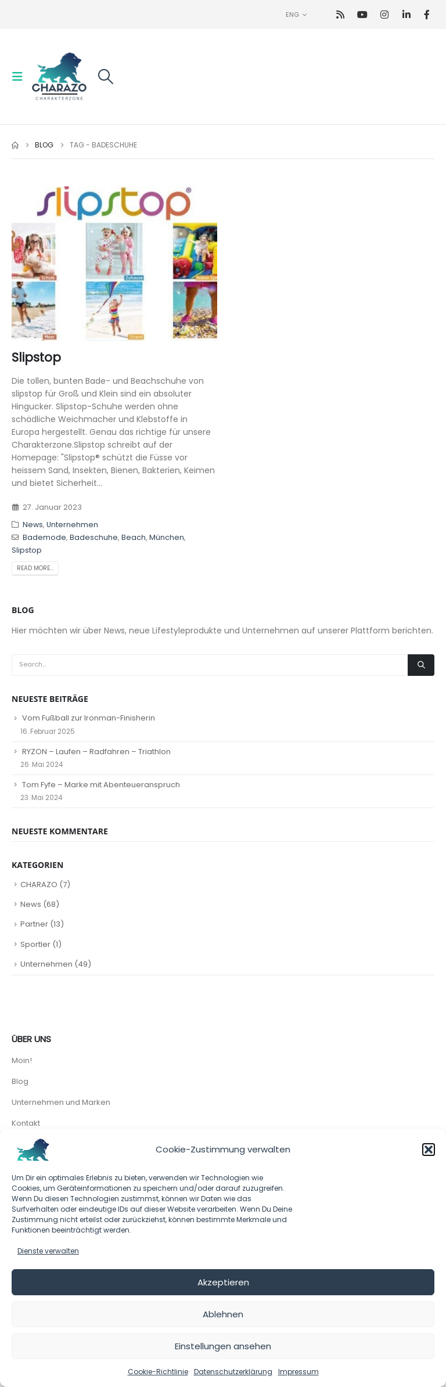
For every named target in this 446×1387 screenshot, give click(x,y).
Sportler (35, 944)
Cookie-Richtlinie (158, 1372)
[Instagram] (384, 15)
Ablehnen (223, 1314)
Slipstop (36, 357)
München (166, 537)
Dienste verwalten (48, 1251)
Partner (34, 924)
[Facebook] (427, 15)
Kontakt (26, 1123)
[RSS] (340, 15)
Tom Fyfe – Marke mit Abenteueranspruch (101, 784)
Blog (20, 1081)
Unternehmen (72, 524)
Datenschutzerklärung (233, 1372)
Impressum (298, 1372)
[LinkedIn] (407, 15)
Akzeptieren (223, 1282)
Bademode (44, 537)
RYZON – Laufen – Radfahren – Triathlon (96, 751)
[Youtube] (362, 15)
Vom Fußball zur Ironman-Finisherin (88, 717)
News (33, 524)
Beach (133, 537)
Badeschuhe (94, 537)
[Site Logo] (59, 77)
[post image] (114, 263)
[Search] (421, 664)
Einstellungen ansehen (223, 1346)
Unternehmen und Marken (61, 1102)
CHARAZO (38, 884)
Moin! (22, 1060)
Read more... (35, 568)
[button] (428, 1149)
